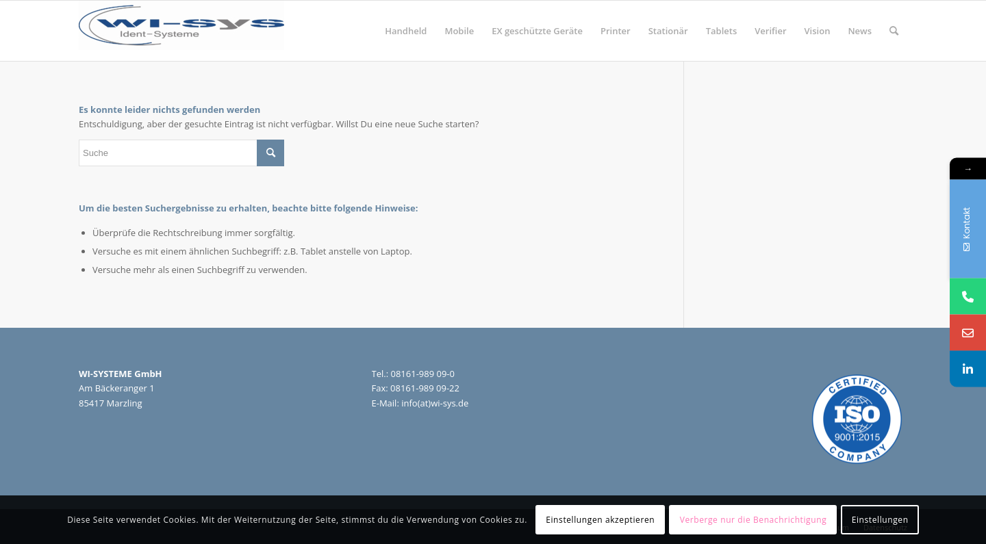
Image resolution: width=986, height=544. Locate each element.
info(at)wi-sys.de (434, 403)
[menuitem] (405, 31)
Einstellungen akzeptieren (600, 520)
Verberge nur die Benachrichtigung (753, 520)
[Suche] (894, 31)
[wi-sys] (181, 31)
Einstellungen (880, 520)
